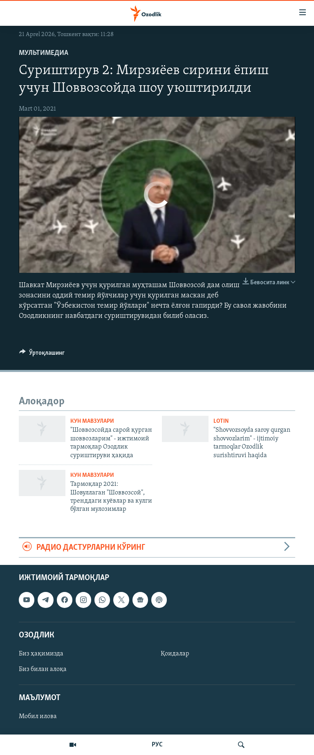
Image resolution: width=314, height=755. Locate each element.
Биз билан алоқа (43, 669)
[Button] (42, 355)
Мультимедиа (43, 53)
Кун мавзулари (92, 421)
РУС (157, 744)
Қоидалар (175, 654)
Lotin (221, 421)
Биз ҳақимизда (41, 654)
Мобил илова (38, 716)
